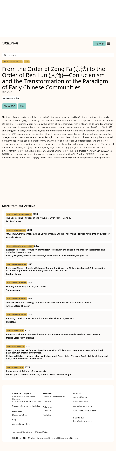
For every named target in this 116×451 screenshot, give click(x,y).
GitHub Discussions (21, 424)
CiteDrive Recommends (54, 397)
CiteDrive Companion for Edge (26, 406)
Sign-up (99, 43)
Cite (22, 106)
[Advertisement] (58, 19)
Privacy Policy (41, 432)
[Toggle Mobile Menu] (108, 43)
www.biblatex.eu (80, 401)
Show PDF (9, 106)
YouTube (47, 415)
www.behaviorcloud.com (84, 411)
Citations (47, 401)
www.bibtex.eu (80, 397)
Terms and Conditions (22, 432)
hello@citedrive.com (82, 421)
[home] (10, 44)
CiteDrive (47, 410)
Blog (14, 419)
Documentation (19, 415)
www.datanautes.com (83, 406)
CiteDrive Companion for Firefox (27, 401)
